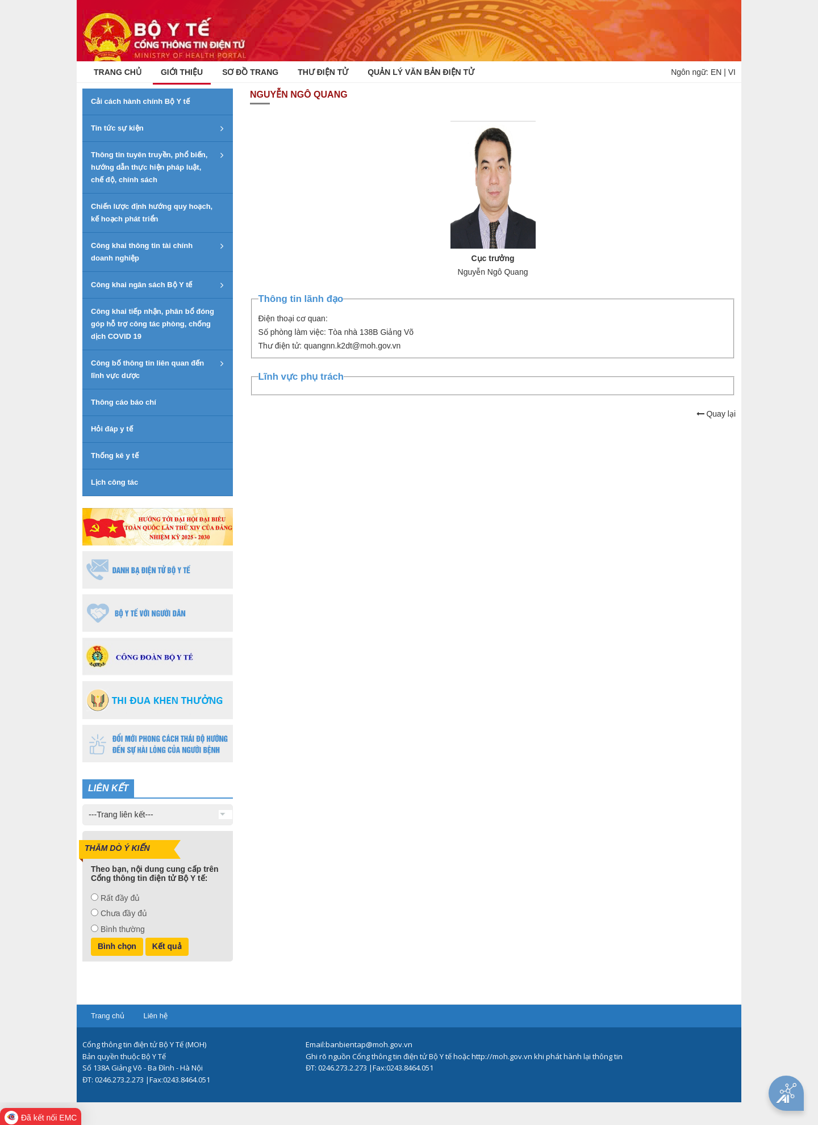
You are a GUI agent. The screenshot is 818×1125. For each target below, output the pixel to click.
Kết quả (167, 946)
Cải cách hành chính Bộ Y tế (140, 101)
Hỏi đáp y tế (112, 429)
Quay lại (716, 413)
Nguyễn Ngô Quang (493, 271)
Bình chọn (117, 946)
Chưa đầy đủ (124, 913)
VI (732, 72)
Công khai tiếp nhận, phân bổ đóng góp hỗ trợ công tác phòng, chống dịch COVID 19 (152, 324)
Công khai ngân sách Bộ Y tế (142, 284)
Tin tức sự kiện (117, 128)
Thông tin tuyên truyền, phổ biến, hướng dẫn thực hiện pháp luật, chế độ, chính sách (149, 167)
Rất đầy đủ (120, 897)
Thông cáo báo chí (123, 402)
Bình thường (123, 929)
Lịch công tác (114, 482)
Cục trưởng (493, 258)
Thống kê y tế (115, 455)
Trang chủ (107, 1015)
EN (716, 72)
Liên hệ (155, 1015)
